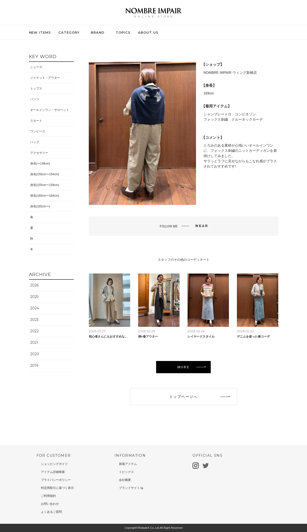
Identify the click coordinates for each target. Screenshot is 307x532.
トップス (36, 88)
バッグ (34, 142)
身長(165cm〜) (40, 206)
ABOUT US (148, 32)
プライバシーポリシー (56, 480)
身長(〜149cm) (40, 163)
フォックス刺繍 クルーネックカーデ (233, 119)
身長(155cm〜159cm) (44, 185)
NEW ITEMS (40, 32)
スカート (36, 120)
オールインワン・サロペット (49, 110)
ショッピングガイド (54, 464)
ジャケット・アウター (45, 78)
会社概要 (125, 480)
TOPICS (123, 32)
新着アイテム (128, 464)
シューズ (36, 67)
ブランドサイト (131, 488)
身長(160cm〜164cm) (44, 195)
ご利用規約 (48, 496)
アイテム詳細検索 (53, 472)
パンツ (34, 99)
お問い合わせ (50, 504)
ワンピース (37, 131)
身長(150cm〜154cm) (44, 174)
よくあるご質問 (51, 512)
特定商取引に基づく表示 (57, 488)
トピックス (126, 472)
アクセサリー (39, 153)
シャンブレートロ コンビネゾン (230, 114)
